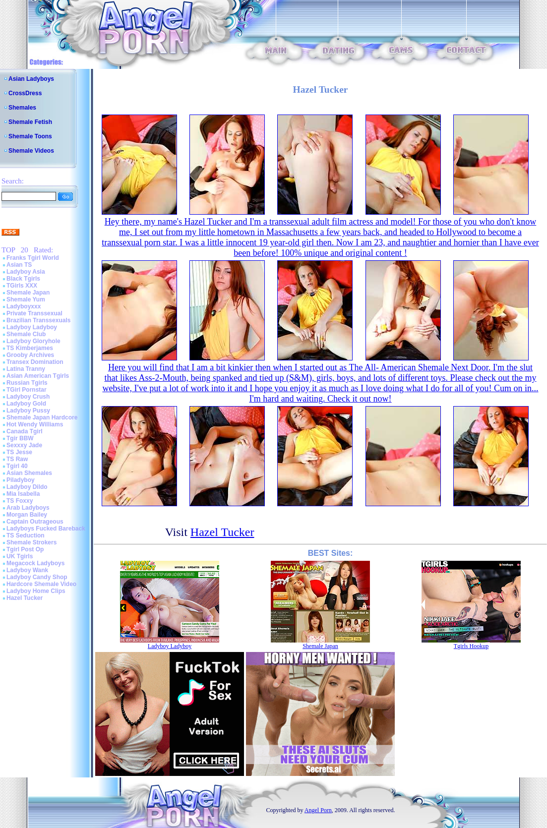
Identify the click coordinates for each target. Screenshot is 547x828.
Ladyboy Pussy (28, 410)
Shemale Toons (30, 136)
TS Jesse (19, 452)
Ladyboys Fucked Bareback (45, 528)
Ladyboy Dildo (27, 486)
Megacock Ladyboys (35, 563)
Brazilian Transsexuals (38, 320)
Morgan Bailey (26, 514)
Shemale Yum (25, 299)
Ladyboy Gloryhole (33, 341)
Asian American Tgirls (37, 375)
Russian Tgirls (27, 382)
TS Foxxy (19, 500)
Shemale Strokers (31, 542)
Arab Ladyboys (28, 507)
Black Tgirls (23, 278)
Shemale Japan (28, 292)
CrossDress (25, 93)
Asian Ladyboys (31, 78)
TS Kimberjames (29, 348)
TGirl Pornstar (26, 389)
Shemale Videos (31, 150)
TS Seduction (25, 535)
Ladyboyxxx (23, 306)
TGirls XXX (21, 285)
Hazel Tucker (24, 597)
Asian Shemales (29, 473)
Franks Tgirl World (32, 257)
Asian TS (19, 264)
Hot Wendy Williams (34, 424)
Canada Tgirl (24, 431)
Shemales (22, 107)
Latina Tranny (25, 368)
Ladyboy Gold (26, 403)
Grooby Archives (30, 355)
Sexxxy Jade (24, 445)
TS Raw (17, 459)
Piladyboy (20, 479)
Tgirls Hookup (471, 646)
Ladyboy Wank (27, 570)
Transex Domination (34, 361)
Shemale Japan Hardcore (41, 417)
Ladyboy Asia (25, 271)
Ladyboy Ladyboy (31, 327)
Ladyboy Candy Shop (36, 577)
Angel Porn (318, 810)
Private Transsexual (34, 313)
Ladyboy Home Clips (35, 591)
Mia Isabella (23, 493)
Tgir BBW (20, 438)
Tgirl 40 (17, 466)
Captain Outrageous (34, 521)
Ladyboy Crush (28, 396)
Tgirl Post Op (25, 549)
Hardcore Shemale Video (41, 584)
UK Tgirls (19, 556)
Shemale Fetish (30, 121)
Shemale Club (26, 334)
